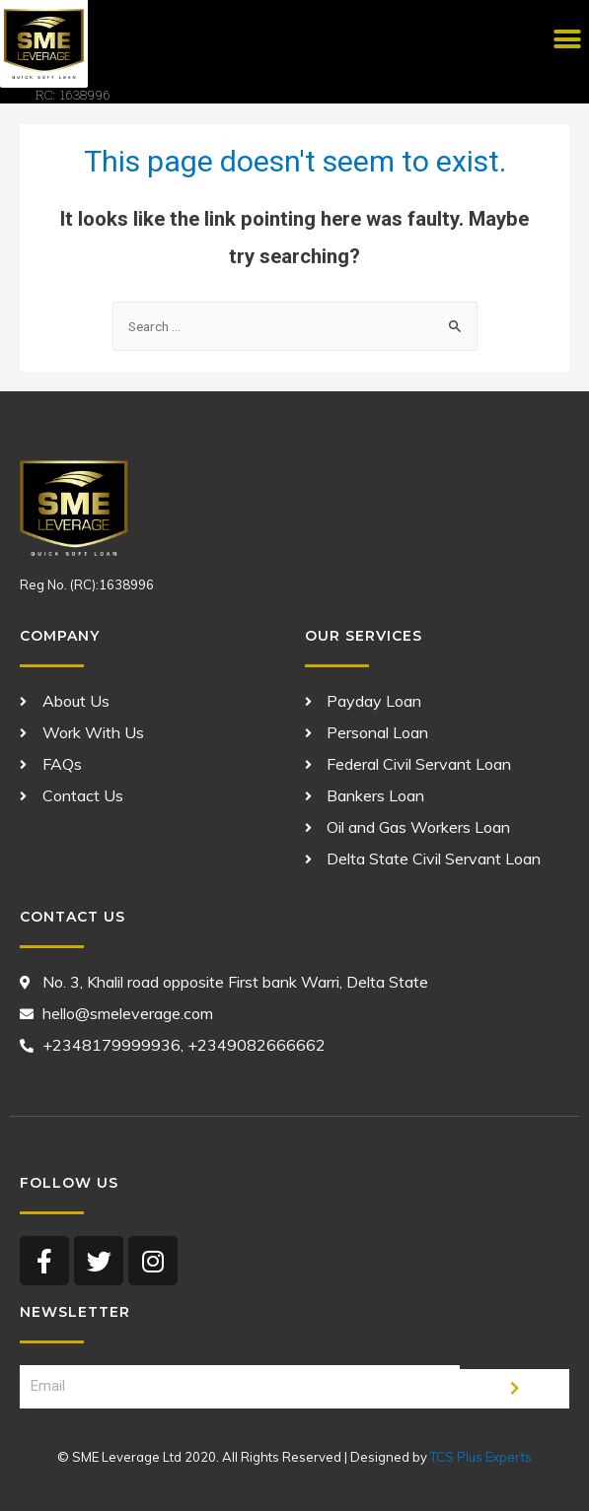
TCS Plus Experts (481, 1457)
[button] (567, 40)
